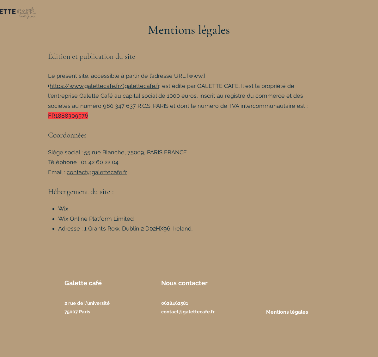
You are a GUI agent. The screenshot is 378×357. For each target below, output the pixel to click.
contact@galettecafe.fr (97, 172)
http (55, 86)
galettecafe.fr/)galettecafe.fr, (122, 86)
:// (66, 86)
